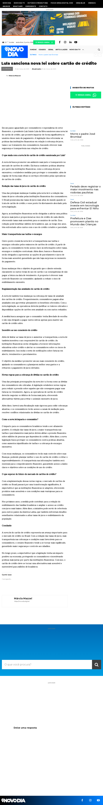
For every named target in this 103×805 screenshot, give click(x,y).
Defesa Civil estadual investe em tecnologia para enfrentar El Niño (83, 204)
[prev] (95, 54)
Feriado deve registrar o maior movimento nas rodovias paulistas (84, 189)
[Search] (96, 664)
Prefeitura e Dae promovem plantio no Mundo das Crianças (83, 219)
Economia (7, 69)
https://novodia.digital (21, 601)
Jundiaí (73, 131)
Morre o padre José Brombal (48, 55)
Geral (72, 183)
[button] (99, 49)
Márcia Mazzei (15, 76)
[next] (100, 54)
